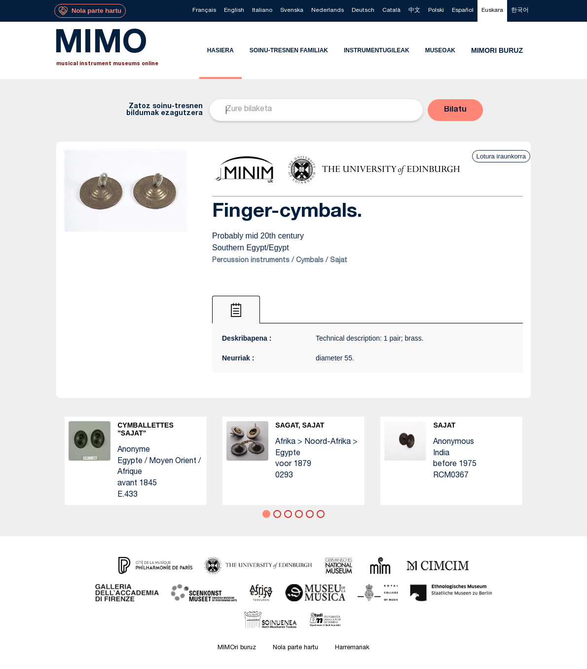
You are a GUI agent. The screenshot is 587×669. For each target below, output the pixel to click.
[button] (455, 110)
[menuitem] (204, 11)
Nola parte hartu (295, 648)
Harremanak (352, 648)
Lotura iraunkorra (501, 156)
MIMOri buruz (237, 648)
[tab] (236, 309)
